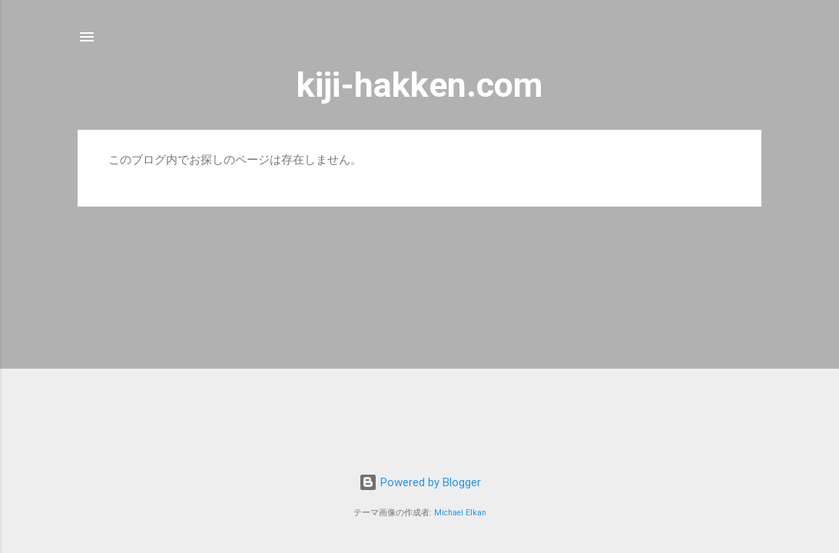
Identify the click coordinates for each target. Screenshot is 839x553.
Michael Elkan (460, 513)
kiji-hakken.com (419, 85)
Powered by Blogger (420, 482)
